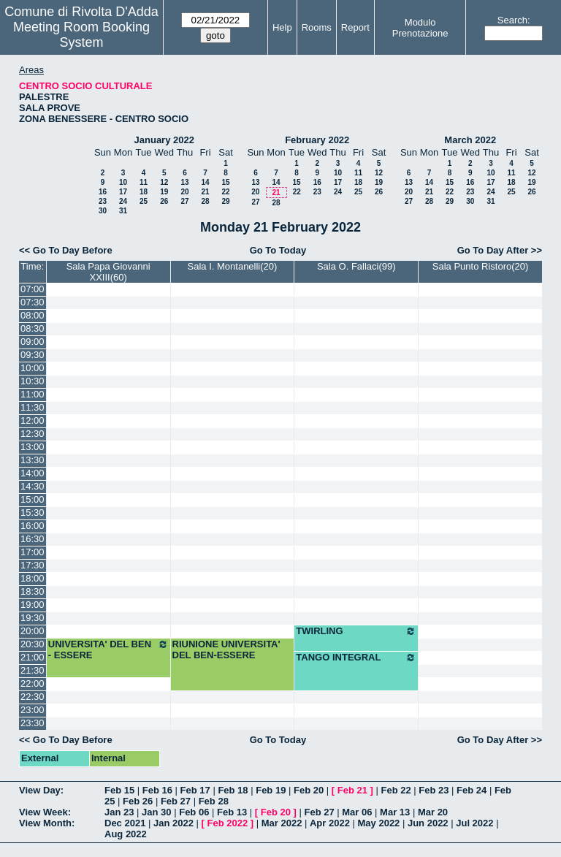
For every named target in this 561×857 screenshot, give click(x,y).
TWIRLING (356, 631)
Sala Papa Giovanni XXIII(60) (108, 272)
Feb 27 (176, 801)
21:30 (32, 670)
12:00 (32, 420)
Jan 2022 (173, 823)
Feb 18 (233, 790)
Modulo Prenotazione (420, 28)
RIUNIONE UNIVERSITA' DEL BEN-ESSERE (226, 649)
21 (205, 192)
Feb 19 (271, 790)
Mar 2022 (282, 823)
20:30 (32, 644)
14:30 (32, 486)
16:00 (32, 525)
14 (205, 182)
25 (144, 201)
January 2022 (164, 139)
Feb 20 (309, 790)
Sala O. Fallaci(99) (356, 266)
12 (164, 182)
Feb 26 (138, 801)
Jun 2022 (428, 823)
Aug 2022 (125, 834)
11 (144, 182)
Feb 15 (119, 790)
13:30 (32, 459)
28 (205, 201)
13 (184, 182)
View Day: (41, 790)
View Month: (47, 823)
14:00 (32, 473)
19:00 (32, 604)
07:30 (32, 302)
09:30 (32, 354)
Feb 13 (232, 812)
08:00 (32, 315)
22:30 (32, 696)
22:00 (32, 683)
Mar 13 (395, 812)
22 (225, 192)
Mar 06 (357, 812)
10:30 (32, 381)
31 (123, 211)
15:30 (32, 512)
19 (164, 192)
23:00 (32, 709)
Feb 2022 (227, 823)
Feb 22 (396, 790)
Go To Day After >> (499, 250)
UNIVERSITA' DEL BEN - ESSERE (108, 649)
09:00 (32, 341)
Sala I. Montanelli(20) (233, 266)
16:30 (32, 538)
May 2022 (379, 823)
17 (123, 192)
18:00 (32, 578)
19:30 (32, 617)
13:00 (32, 446)
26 (164, 201)
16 (103, 192)
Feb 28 (214, 801)
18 (144, 192)
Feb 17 (195, 790)
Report (355, 27)
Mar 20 (433, 812)
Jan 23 (119, 812)
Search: (513, 20)
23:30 (32, 722)
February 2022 (317, 139)
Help (282, 27)
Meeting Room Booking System (81, 35)
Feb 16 (157, 790)
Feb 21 (352, 790)
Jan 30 (156, 812)
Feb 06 (194, 812)
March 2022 (470, 139)
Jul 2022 (474, 823)
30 (103, 211)
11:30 (32, 407)
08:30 (32, 328)
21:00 (32, 657)
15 (225, 182)
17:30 (32, 565)
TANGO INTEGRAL (356, 657)
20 (184, 192)
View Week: (45, 812)
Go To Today (278, 250)
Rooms (317, 27)
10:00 (32, 367)
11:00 (32, 394)
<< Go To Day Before (65, 250)
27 (184, 201)
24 (123, 201)
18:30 (32, 591)
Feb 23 (434, 790)
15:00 (32, 499)
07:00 (32, 288)
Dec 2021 (124, 823)
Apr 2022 (330, 823)
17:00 (32, 551)
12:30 (32, 433)
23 (103, 201)
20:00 (32, 630)
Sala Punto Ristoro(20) (480, 266)
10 (123, 182)
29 (225, 201)
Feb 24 (471, 790)
